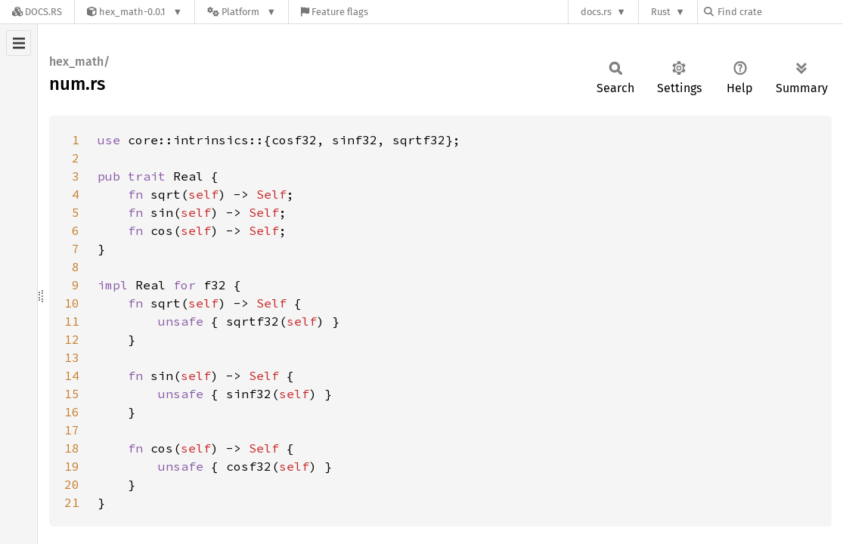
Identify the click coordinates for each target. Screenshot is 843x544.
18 (71, 448)
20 (71, 484)
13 (71, 357)
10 (71, 303)
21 (71, 502)
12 (71, 339)
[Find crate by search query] (779, 11)
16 (71, 411)
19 (71, 466)
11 (71, 321)
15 (71, 393)
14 (71, 375)
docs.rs (596, 11)
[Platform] (241, 11)
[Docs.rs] (37, 11)
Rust (661, 11)
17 (71, 429)
